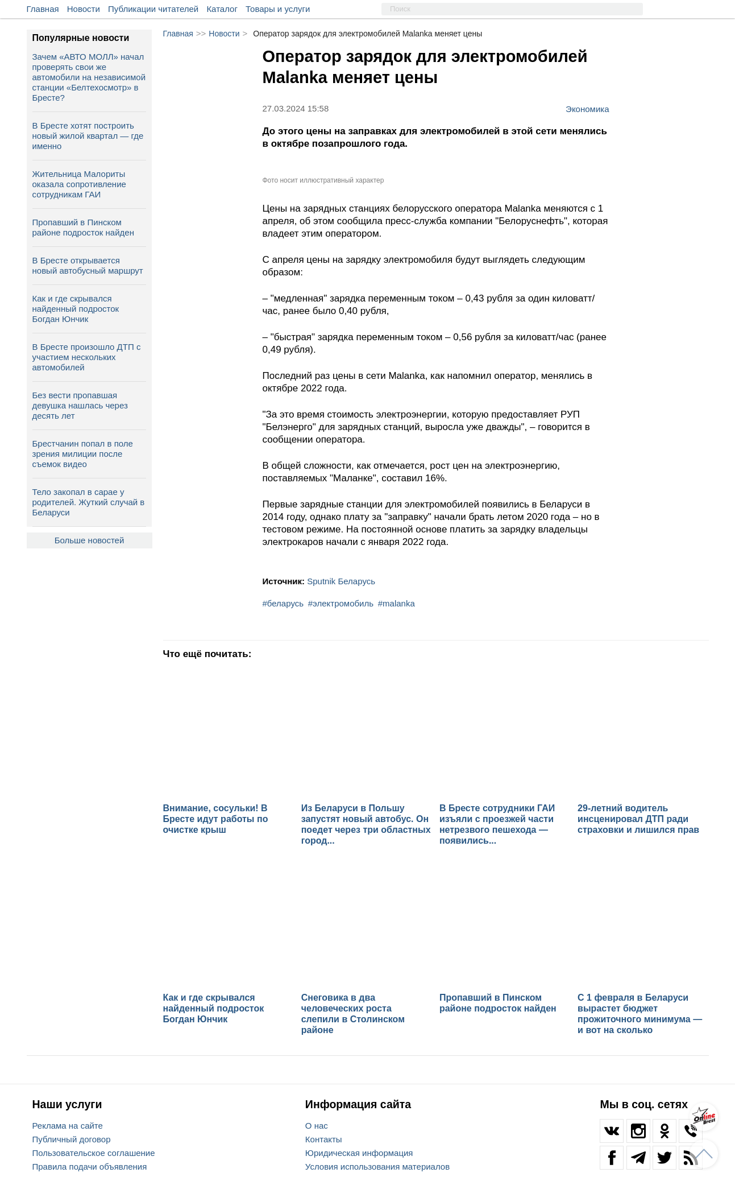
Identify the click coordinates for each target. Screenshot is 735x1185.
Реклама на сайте (67, 1125)
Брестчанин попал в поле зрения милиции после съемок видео (82, 454)
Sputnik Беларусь (341, 581)
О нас (316, 1125)
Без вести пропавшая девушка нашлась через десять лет (80, 405)
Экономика (587, 108)
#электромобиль (340, 603)
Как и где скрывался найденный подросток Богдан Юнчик (75, 309)
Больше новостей (89, 540)
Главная (43, 9)
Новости (83, 9)
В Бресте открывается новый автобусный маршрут (87, 265)
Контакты (323, 1139)
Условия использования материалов (377, 1166)
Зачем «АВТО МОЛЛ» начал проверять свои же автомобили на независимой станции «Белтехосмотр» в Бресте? (89, 77)
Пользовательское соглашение (93, 1153)
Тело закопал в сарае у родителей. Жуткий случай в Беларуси (88, 502)
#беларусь (283, 603)
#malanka (396, 603)
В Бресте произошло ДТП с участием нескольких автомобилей (86, 357)
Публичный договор (71, 1139)
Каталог (222, 9)
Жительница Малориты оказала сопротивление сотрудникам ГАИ (79, 184)
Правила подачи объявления (89, 1166)
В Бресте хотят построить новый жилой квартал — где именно (88, 136)
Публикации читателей (153, 9)
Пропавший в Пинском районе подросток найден (83, 227)
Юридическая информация (359, 1153)
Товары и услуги (278, 9)
